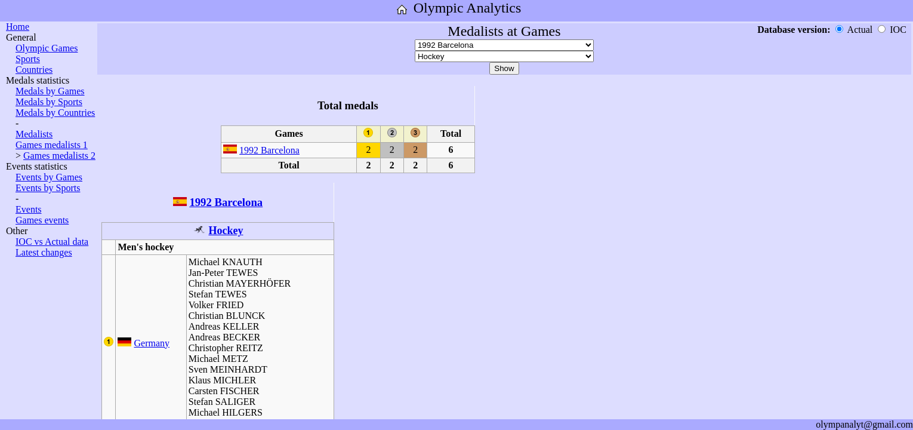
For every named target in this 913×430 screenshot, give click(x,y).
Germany (151, 343)
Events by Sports (48, 188)
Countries (34, 69)
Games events (42, 220)
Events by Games (49, 177)
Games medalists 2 (59, 155)
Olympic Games (47, 48)
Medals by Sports (49, 102)
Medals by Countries (55, 113)
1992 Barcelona (269, 150)
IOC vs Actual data (52, 241)
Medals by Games (50, 91)
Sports (28, 59)
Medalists (34, 134)
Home (17, 27)
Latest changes (44, 252)
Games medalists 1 (52, 145)
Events (29, 209)
